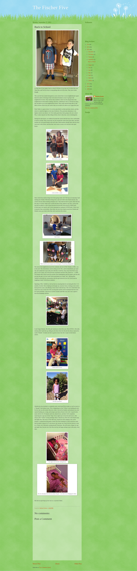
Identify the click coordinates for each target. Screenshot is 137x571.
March (90, 78)
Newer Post (37, 564)
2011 (88, 83)
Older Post (78, 564)
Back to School (91, 61)
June (89, 70)
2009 (88, 89)
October (90, 57)
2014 (88, 44)
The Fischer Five (50, 7)
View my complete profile (91, 108)
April (89, 75)
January (90, 80)
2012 (88, 49)
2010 (88, 86)
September (91, 59)
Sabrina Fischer (100, 96)
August (90, 65)
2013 (88, 47)
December (91, 51)
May (89, 72)
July (89, 67)
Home (57, 564)
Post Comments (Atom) (45, 567)
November (91, 54)
